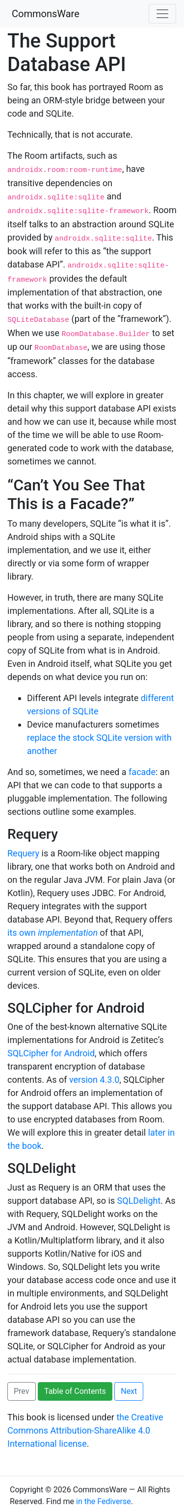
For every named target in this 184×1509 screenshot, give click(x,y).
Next (129, 1384)
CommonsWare (45, 14)
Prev (21, 1384)
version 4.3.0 (94, 1073)
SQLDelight (139, 1194)
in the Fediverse (103, 1495)
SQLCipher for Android (51, 1047)
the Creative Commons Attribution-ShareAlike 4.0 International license (85, 1424)
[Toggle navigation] (162, 14)
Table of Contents (75, 1384)
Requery (23, 846)
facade (142, 765)
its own (52, 926)
